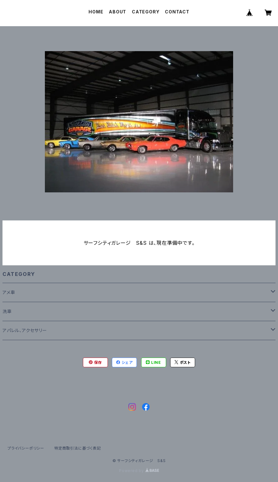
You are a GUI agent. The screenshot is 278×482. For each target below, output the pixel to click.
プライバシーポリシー (25, 448)
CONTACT (177, 11)
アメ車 (8, 292)
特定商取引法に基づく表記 (77, 448)
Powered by (139, 470)
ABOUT (117, 11)
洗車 (7, 311)
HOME (96, 11)
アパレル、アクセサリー (24, 330)
